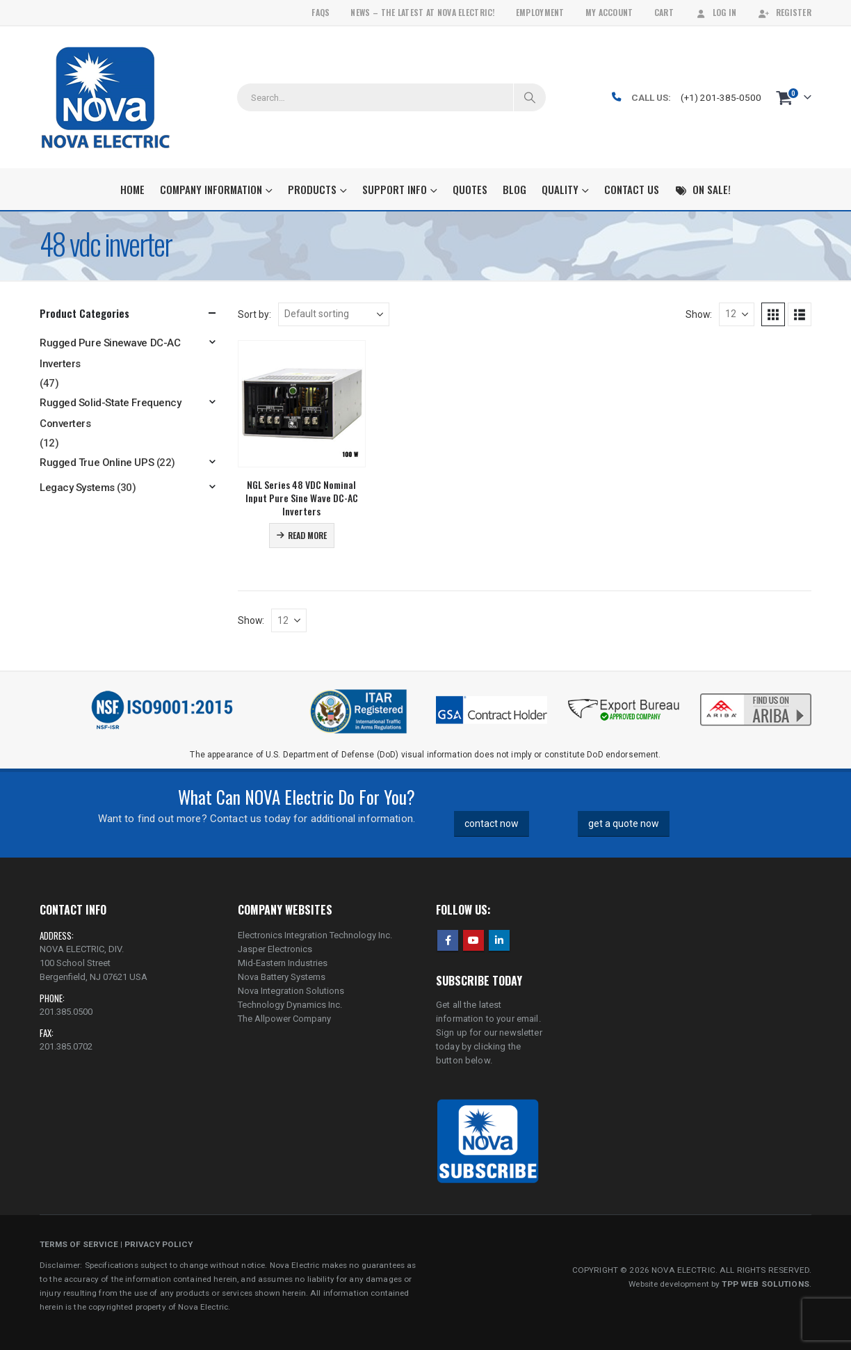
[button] (773, 314)
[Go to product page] (301, 404)
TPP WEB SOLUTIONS (765, 1284)
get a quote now (623, 823)
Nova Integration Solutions (291, 991)
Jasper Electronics (275, 949)
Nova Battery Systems (281, 977)
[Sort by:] (333, 314)
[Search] (530, 97)
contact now (491, 823)
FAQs (320, 12)
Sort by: (254, 314)
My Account (609, 12)
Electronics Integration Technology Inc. (315, 935)
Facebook (447, 940)
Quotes (470, 189)
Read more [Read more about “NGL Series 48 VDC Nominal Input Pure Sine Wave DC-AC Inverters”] (307, 535)
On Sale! (702, 189)
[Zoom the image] (755, 695)
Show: (699, 314)
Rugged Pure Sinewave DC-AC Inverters (110, 353)
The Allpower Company (284, 1018)
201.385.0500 (66, 1011)
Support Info (394, 189)
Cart (664, 12)
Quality (560, 189)
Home (132, 189)
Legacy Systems (77, 487)
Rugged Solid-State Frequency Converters (110, 413)
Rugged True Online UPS (97, 462)
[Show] (736, 314)
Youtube (473, 940)
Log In (716, 12)
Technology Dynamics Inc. (290, 1004)
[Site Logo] (105, 97)
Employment (540, 12)
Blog (514, 189)
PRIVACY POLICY (158, 1244)
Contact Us (631, 189)
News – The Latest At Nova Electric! (422, 12)
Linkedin (499, 940)
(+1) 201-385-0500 (721, 97)
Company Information (211, 189)
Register (784, 12)
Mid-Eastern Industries (282, 963)
